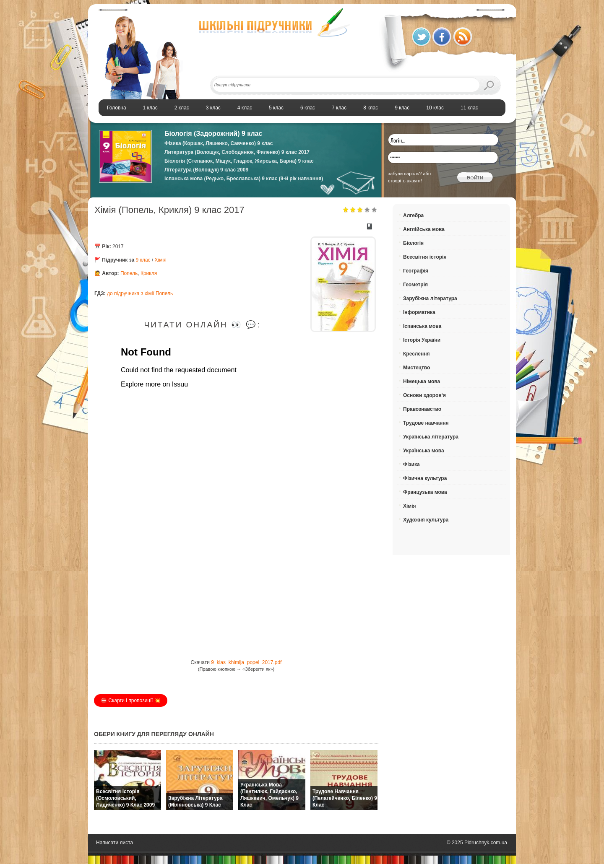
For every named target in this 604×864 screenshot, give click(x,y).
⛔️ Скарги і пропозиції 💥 (131, 700)
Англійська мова (424, 229)
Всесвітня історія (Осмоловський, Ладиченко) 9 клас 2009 (125, 798)
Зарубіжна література (430, 298)
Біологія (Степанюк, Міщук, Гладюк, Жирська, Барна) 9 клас (239, 161)
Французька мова (425, 492)
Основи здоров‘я (424, 395)
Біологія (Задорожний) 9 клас (213, 133)
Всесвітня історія (424, 257)
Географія (415, 271)
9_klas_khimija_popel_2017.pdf (246, 662)
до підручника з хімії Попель (140, 293)
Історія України (421, 340)
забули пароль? (405, 173)
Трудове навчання (426, 423)
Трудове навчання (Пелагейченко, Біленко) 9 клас (344, 798)
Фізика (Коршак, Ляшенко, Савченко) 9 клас (218, 143)
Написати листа (114, 843)
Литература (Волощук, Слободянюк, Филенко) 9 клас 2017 (237, 152)
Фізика (411, 464)
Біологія (413, 243)
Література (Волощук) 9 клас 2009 (206, 170)
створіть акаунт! (405, 180)
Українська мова (423, 451)
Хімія (161, 260)
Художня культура (425, 520)
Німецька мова (421, 381)
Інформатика (419, 312)
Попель (129, 273)
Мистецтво (416, 368)
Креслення (416, 354)
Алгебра (413, 215)
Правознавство (422, 409)
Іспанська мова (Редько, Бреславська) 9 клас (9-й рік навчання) (243, 179)
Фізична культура (425, 478)
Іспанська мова (422, 326)
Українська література (430, 437)
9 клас (143, 260)
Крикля (149, 273)
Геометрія (415, 285)
